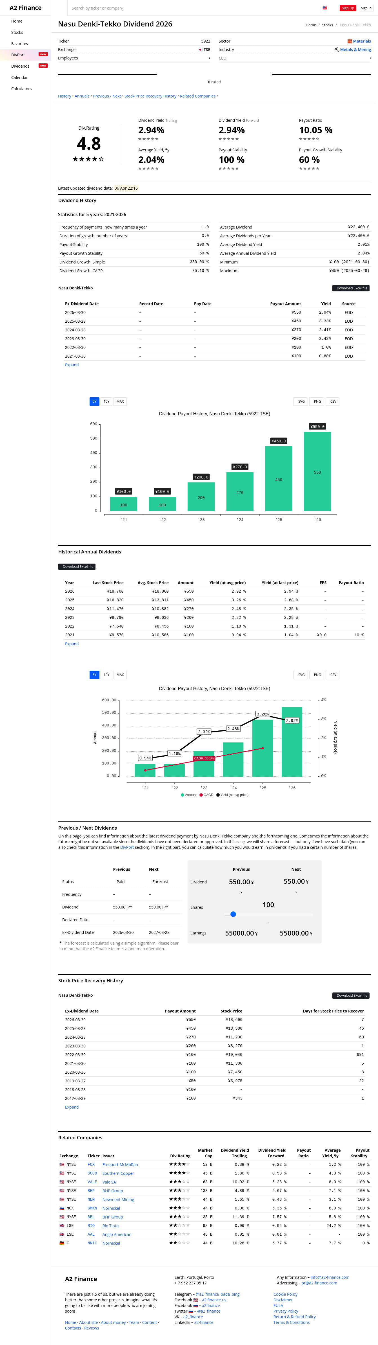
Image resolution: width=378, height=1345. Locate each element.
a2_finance (193, 1316)
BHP (91, 1191)
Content (149, 1322)
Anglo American (117, 1234)
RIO (91, 1226)
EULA (278, 1305)
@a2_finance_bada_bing (217, 1294)
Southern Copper (118, 1173)
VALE (92, 1182)
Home (311, 24)
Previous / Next (107, 96)
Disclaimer (283, 1299)
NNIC (92, 1243)
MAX (120, 401)
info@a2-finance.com (330, 1277)
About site (88, 1322)
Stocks (327, 24)
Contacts (73, 1328)
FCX (91, 1164)
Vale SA (109, 1182)
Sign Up (348, 8)
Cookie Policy (286, 1294)
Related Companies (197, 96)
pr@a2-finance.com (319, 1283)
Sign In (366, 8)
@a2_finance (208, 1311)
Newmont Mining (118, 1199)
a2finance (211, 1305)
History (64, 96)
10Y (106, 401)
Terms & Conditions (292, 1322)
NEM (91, 1199)
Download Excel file (351, 288)
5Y (95, 401)
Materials (362, 41)
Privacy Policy (286, 1311)
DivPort (127, 847)
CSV (332, 401)
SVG (301, 401)
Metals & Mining (355, 49)
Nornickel (111, 1208)
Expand (72, 364)
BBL (91, 1217)
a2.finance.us (214, 1299)
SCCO (92, 1173)
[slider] (233, 914)
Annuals (82, 96)
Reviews (91, 1328)
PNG (316, 401)
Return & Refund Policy (295, 1316)
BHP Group (113, 1190)
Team (134, 1322)
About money (113, 1322)
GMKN (92, 1208)
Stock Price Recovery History (150, 96)
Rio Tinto (111, 1225)
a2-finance (204, 1322)
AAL (91, 1234)
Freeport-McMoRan (120, 1164)
